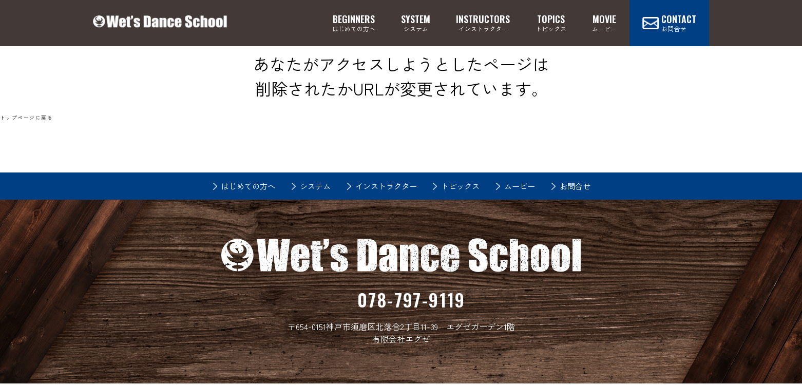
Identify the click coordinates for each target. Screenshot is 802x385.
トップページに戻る (26, 117)
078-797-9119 (411, 300)
